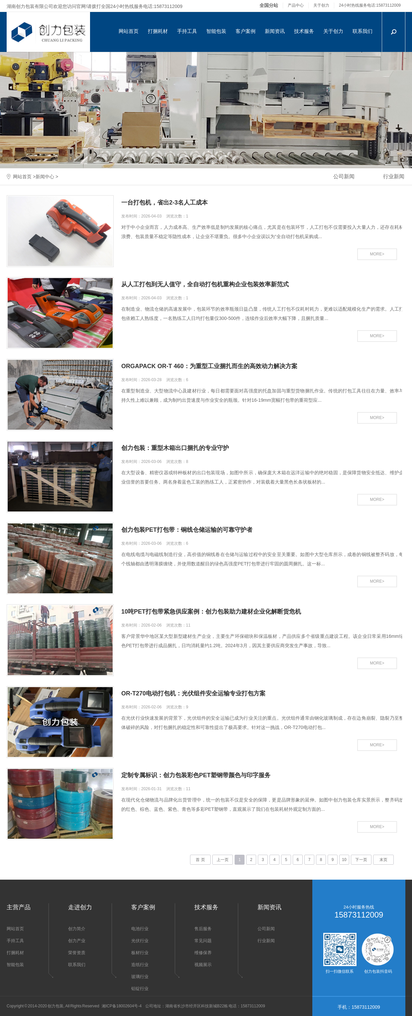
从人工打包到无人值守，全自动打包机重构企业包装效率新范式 (205, 284)
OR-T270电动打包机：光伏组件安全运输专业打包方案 (193, 693)
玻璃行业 (140, 976)
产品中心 (296, 5)
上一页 (223, 859)
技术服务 (304, 31)
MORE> (377, 254)
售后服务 (203, 928)
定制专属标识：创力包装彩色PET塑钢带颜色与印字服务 (195, 775)
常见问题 (203, 940)
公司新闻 (344, 176)
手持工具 (187, 31)
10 (344, 859)
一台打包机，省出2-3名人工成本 (164, 202)
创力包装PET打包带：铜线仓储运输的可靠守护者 (187, 529)
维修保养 (203, 952)
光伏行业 (140, 940)
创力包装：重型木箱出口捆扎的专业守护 (175, 448)
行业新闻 (266, 940)
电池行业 (140, 928)
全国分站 (268, 5)
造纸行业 (140, 964)
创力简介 (76, 928)
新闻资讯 (275, 31)
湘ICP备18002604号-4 (122, 1006)
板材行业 (140, 952)
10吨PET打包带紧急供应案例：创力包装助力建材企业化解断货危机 (211, 611)
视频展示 (203, 964)
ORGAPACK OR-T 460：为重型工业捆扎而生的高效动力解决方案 (209, 366)
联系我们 (362, 31)
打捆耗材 (158, 31)
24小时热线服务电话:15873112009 (370, 5)
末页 (383, 859)
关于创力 (321, 5)
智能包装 (216, 31)
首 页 (200, 859)
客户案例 (246, 31)
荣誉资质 (76, 952)
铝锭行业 (140, 988)
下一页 (361, 859)
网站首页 (129, 31)
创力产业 (76, 940)
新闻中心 (45, 176)
